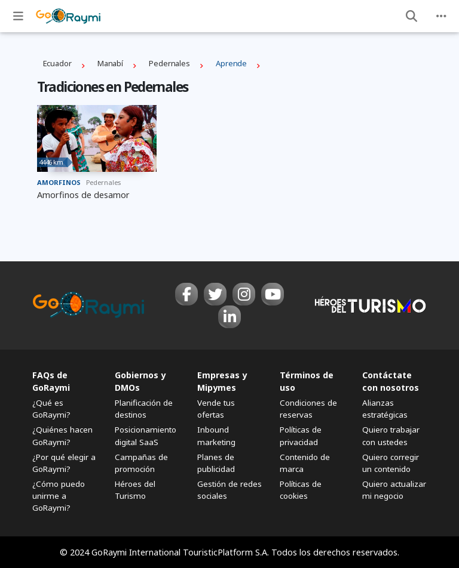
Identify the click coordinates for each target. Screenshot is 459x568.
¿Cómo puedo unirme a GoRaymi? (58, 496)
